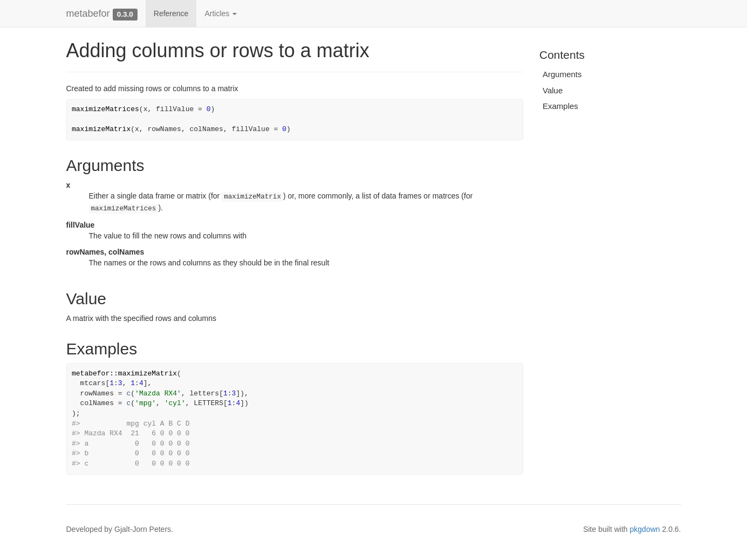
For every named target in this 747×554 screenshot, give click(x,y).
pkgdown (645, 529)
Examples (560, 106)
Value (553, 90)
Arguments (562, 74)
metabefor (88, 13)
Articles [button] (220, 13)
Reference (171, 13)
